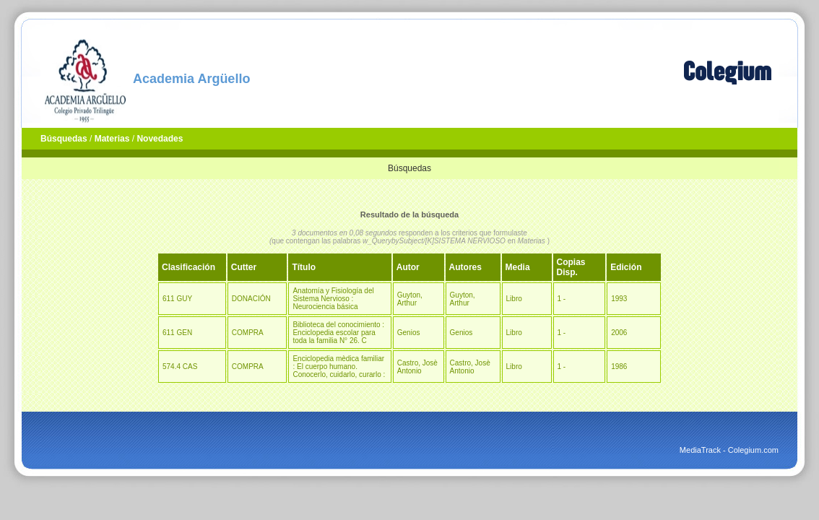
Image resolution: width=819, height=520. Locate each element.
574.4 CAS (179, 366)
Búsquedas (63, 139)
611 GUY (177, 299)
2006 (619, 333)
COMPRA (248, 333)
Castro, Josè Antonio (417, 367)
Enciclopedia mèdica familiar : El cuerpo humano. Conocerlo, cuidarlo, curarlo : (338, 366)
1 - (562, 299)
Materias (112, 139)
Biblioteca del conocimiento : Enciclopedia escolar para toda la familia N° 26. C (338, 332)
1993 (619, 299)
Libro (514, 299)
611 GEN (177, 333)
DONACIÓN (251, 299)
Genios (408, 333)
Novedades (159, 139)
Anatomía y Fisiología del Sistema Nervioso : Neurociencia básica (332, 299)
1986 (619, 366)
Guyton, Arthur (409, 299)
